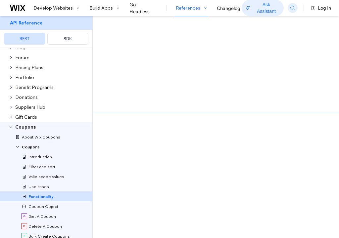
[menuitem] (46, 32)
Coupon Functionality (163, 27)
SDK (68, 38)
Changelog (228, 8)
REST (24, 38)
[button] (133, 51)
